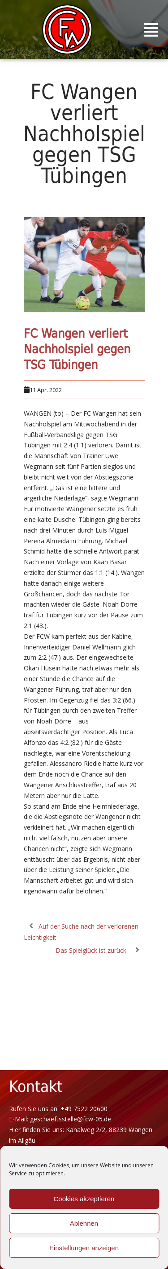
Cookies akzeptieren (84, 1199)
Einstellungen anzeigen (84, 1248)
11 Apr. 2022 (46, 390)
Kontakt (35, 1086)
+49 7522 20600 (84, 1108)
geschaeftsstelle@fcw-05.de (70, 1119)
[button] (151, 29)
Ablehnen (84, 1223)
